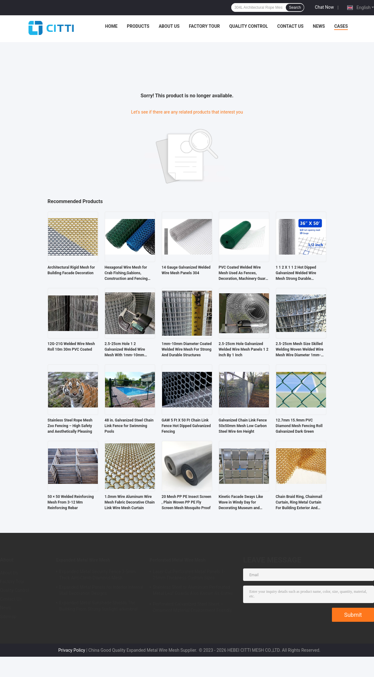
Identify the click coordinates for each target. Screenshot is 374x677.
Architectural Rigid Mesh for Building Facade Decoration (71, 270)
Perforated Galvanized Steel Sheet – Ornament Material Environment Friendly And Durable (192, 608)
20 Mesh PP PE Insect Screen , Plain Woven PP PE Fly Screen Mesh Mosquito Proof (186, 502)
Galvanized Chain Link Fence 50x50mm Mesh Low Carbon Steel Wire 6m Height (243, 426)
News (319, 26)
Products (138, 26)
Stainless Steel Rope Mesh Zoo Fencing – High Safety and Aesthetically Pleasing (70, 426)
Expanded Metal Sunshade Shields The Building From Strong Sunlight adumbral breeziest (98, 606)
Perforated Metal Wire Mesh (177, 560)
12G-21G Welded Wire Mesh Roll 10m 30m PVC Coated (71, 347)
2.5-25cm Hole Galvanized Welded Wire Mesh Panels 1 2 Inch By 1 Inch (244, 349)
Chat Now (324, 7)
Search (295, 7)
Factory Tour (204, 26)
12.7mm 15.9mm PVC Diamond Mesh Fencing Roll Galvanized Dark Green (299, 426)
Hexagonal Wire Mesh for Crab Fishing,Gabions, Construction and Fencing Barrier (126, 273)
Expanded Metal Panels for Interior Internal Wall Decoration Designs (101, 590)
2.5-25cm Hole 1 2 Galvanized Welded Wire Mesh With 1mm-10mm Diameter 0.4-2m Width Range (125, 350)
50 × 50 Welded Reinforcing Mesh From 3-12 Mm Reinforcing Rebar (71, 502)
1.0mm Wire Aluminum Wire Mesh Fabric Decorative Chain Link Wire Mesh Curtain (130, 502)
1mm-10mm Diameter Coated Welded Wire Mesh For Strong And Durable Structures (187, 349)
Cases (341, 26)
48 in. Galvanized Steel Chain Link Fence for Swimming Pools (129, 426)
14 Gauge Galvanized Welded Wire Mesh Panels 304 (186, 270)
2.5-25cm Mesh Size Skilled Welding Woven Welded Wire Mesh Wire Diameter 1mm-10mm (300, 350)
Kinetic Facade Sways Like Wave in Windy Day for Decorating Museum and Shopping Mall (241, 502)
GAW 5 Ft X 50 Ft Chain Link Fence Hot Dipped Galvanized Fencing (186, 426)
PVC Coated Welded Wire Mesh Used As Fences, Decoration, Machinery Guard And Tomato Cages (243, 273)
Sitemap (8, 616)
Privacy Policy (71, 650)
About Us (169, 26)
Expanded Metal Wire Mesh (83, 560)
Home (111, 26)
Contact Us (290, 26)
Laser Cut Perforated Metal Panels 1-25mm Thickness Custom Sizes (189, 574)
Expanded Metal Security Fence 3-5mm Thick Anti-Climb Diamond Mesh (97, 574)
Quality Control (248, 26)
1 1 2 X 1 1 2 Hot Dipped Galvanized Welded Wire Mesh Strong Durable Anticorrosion (296, 273)
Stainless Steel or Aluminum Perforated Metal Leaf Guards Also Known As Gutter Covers (193, 591)
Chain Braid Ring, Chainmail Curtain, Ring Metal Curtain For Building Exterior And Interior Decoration (299, 502)
